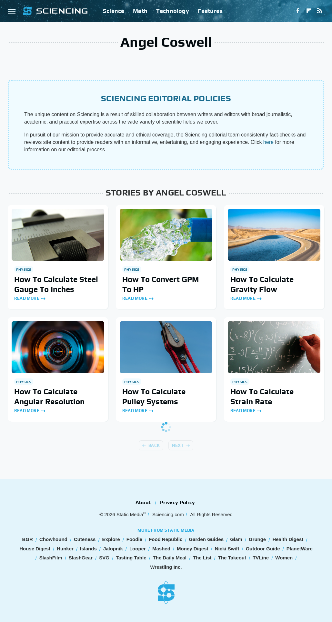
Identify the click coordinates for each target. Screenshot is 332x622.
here (268, 142)
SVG (104, 557)
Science (113, 10)
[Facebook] (297, 11)
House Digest (34, 548)
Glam (236, 539)
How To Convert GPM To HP (160, 284)
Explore (111, 539)
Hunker (65, 548)
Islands (88, 548)
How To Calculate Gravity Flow (262, 284)
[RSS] (319, 11)
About (143, 502)
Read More (26, 298)
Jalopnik (113, 548)
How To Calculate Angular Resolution (49, 396)
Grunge (257, 539)
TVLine (261, 557)
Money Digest (192, 548)
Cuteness (85, 539)
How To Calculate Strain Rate (262, 396)
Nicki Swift (227, 548)
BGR (27, 539)
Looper (137, 548)
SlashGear (81, 557)
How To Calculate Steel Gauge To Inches (56, 284)
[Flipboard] (308, 11)
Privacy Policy (177, 502)
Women (284, 557)
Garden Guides (206, 539)
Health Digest (287, 539)
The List (202, 557)
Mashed (161, 548)
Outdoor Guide (263, 548)
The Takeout (232, 557)
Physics (23, 269)
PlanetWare (300, 548)
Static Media (129, 514)
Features (210, 10)
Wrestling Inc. (166, 567)
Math (140, 10)
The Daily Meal (169, 557)
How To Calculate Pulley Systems (154, 396)
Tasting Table (131, 557)
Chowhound (53, 539)
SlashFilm (50, 557)
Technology (172, 10)
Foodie (134, 539)
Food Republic (165, 539)
